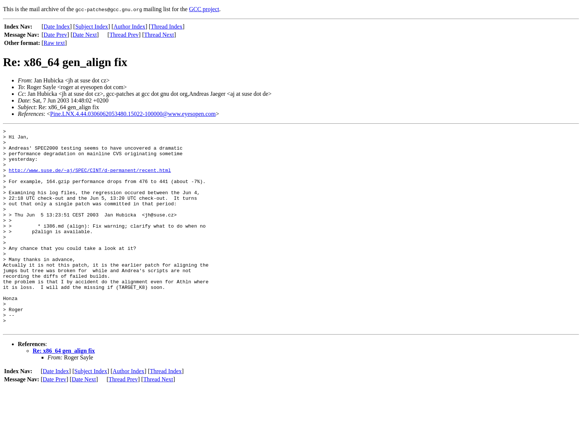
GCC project (204, 9)
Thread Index (167, 26)
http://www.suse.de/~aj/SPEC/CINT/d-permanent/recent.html (90, 179)
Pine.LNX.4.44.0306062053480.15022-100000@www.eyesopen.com (133, 114)
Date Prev (55, 35)
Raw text (54, 43)
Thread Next (159, 35)
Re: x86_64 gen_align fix (64, 391)
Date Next (85, 35)
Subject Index (91, 26)
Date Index (56, 26)
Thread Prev (124, 35)
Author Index (130, 26)
